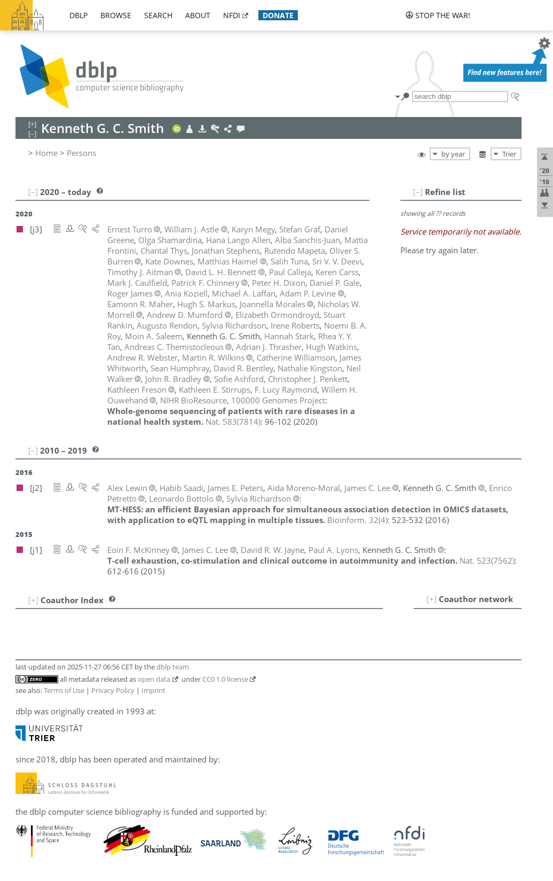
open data (154, 679)
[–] (418, 191)
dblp (78, 15)
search (158, 15)
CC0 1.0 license (225, 679)
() (233, 421)
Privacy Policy (113, 690)
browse (115, 15)
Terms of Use (64, 690)
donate (278, 15)
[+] (431, 599)
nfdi (231, 15)
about (197, 15)
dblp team (172, 667)
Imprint (153, 690)
